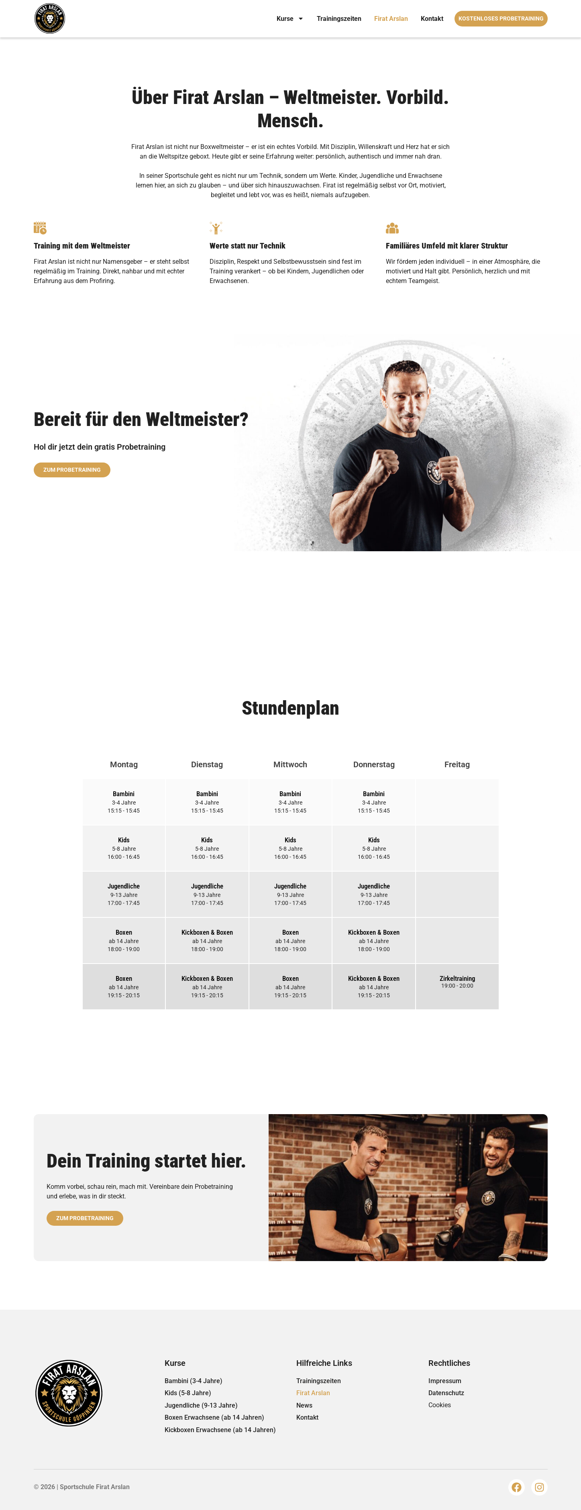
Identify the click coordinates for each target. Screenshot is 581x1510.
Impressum (444, 1381)
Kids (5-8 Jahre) (188, 1393)
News (304, 1405)
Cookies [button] (439, 1405)
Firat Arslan (391, 18)
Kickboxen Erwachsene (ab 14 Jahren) (220, 1430)
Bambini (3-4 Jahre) (193, 1381)
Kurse (290, 18)
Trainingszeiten (339, 18)
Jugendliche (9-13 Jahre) (201, 1405)
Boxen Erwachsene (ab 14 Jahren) (214, 1417)
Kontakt (432, 18)
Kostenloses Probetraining (501, 18)
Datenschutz (446, 1393)
